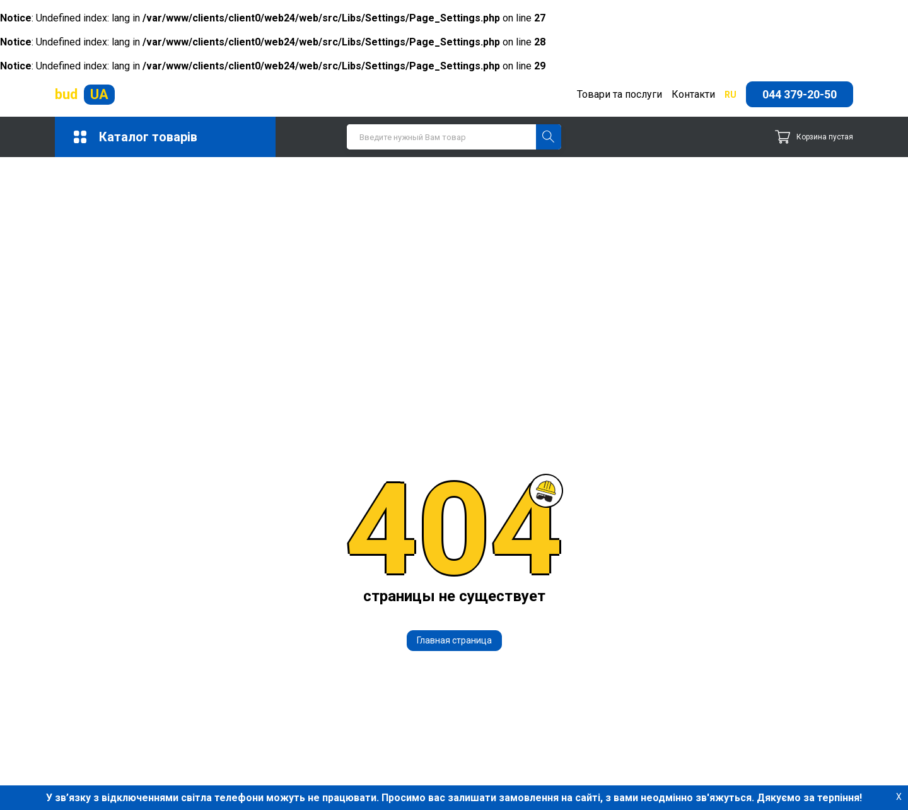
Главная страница (454, 462)
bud (85, 95)
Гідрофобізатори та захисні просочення (243, 686)
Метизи (372, 711)
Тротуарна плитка (221, 766)
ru (730, 95)
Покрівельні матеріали (234, 729)
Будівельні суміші (397, 662)
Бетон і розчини (217, 662)
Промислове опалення (408, 729)
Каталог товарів (135, 136)
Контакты (577, 723)
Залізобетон (382, 687)
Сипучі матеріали (219, 747)
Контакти (693, 94)
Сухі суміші (380, 747)
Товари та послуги (619, 94)
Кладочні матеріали (226, 711)
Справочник (582, 735)
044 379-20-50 (799, 94)
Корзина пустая (814, 136)
